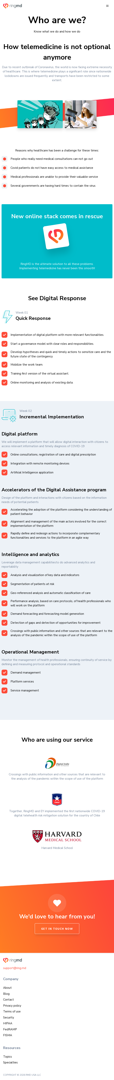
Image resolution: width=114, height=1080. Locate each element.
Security (8, 1017)
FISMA (7, 1035)
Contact (8, 1000)
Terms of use (12, 1011)
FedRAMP (10, 1029)
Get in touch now (57, 928)
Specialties (10, 1062)
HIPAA (7, 1023)
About (7, 988)
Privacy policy (12, 1006)
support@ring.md (14, 968)
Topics (7, 1057)
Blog (6, 994)
